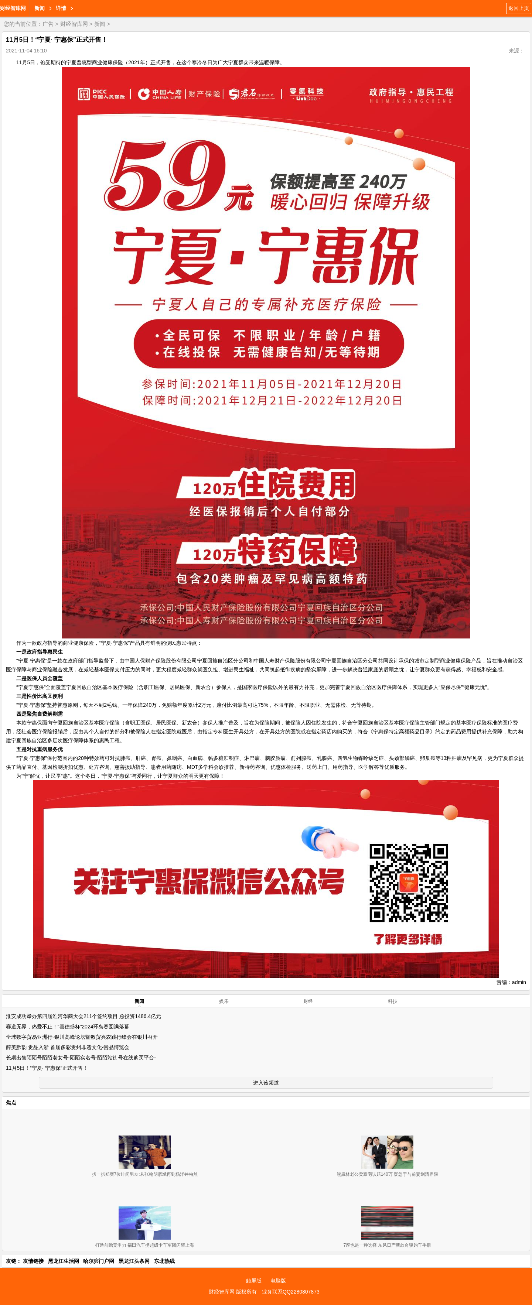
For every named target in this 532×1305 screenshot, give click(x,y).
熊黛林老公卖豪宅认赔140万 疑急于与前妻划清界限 (387, 1174)
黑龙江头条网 (134, 1261)
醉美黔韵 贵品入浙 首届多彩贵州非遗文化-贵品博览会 (67, 1047)
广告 (48, 24)
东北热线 (164, 1261)
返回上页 (518, 8)
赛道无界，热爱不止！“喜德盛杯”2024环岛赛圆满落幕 (67, 1027)
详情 (61, 8)
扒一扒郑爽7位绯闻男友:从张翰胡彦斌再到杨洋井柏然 (145, 1174)
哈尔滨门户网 (98, 1261)
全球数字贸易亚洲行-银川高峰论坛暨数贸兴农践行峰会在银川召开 (82, 1037)
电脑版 (278, 1281)
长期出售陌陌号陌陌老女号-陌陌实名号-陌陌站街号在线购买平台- (81, 1058)
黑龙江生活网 (63, 1261)
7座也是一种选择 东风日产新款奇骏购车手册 (387, 1245)
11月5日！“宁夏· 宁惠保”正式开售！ (47, 1068)
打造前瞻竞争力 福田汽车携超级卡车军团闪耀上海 (144, 1245)
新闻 (39, 8)
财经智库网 (13, 8)
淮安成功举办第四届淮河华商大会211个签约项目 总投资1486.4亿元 (83, 1016)
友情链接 (33, 1261)
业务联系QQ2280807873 (291, 1292)
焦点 (11, 1103)
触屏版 (254, 1281)
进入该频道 (266, 1083)
